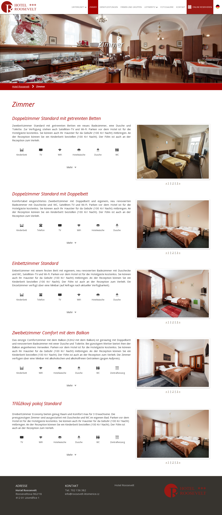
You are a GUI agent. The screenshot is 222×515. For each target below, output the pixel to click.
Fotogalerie (166, 7)
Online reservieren (200, 7)
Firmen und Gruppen (131, 7)
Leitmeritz (151, 7)
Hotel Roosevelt (20, 86)
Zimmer (93, 7)
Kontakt (180, 7)
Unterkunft (79, 7)
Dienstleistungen (109, 7)
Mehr (71, 167)
